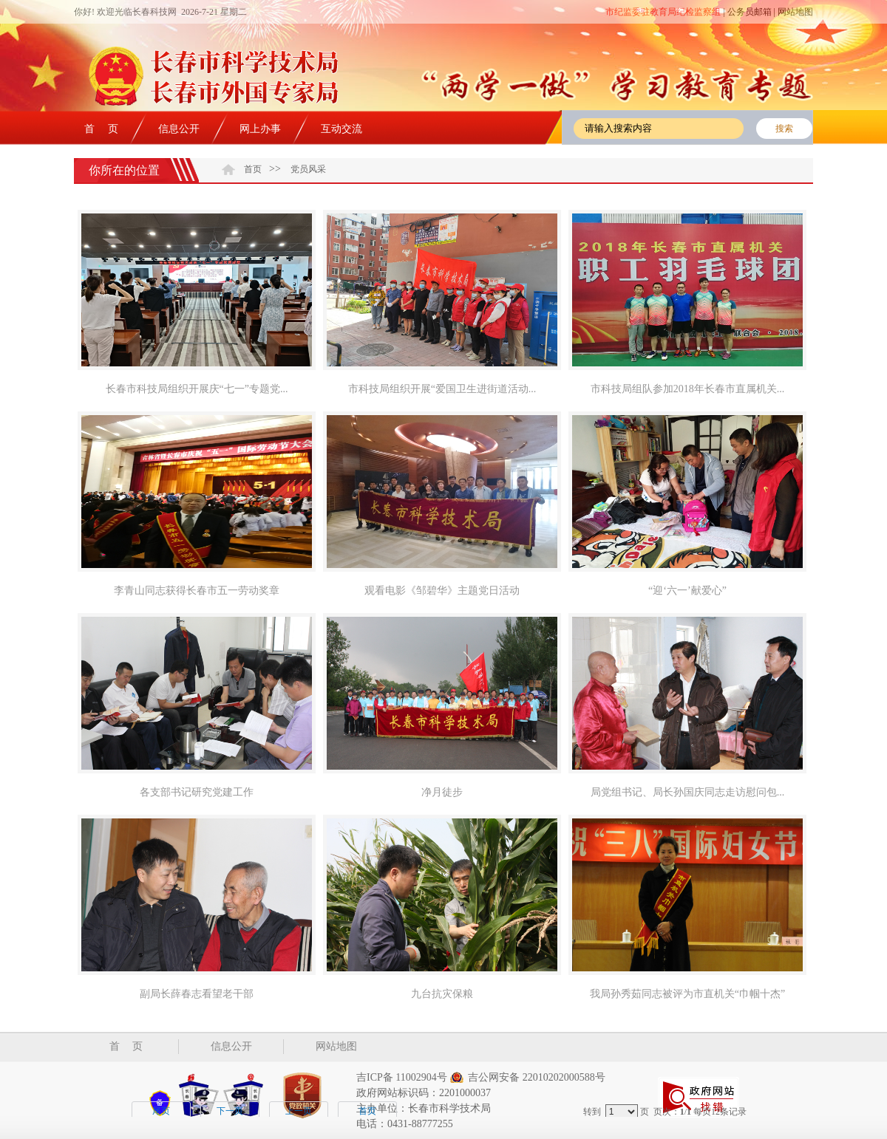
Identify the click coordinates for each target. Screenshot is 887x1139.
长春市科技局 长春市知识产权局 (236, 81)
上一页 (298, 1111)
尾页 (161, 1111)
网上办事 (260, 128)
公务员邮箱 (749, 12)
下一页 (230, 1111)
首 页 (101, 128)
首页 (253, 169)
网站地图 (795, 12)
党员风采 (308, 169)
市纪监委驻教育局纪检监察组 (663, 12)
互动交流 (341, 128)
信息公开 (179, 128)
